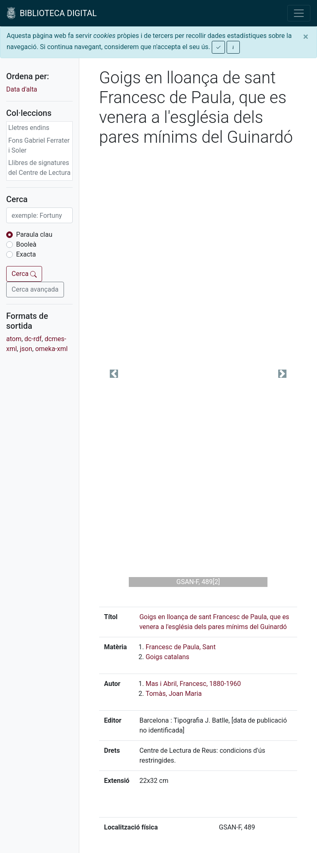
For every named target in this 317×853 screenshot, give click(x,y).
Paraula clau (34, 234)
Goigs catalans (167, 657)
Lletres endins (29, 128)
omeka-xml (51, 349)
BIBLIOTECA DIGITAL (52, 13)
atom (13, 339)
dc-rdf (33, 339)
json (26, 349)
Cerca (24, 274)
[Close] (306, 37)
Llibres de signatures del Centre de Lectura (39, 168)
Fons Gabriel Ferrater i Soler (39, 145)
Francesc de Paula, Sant (181, 647)
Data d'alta (21, 89)
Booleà (26, 244)
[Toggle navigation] (298, 13)
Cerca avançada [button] (35, 289)
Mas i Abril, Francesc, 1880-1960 (193, 684)
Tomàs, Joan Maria (174, 693)
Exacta (26, 254)
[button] (114, 373)
